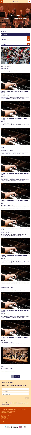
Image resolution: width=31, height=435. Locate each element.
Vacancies (10, 409)
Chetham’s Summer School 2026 (9, 65)
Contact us (4, 409)
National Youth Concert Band (9, 365)
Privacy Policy (7, 404)
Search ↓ (27, 31)
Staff (15, 409)
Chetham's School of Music (1, 1)
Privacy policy (22, 409)
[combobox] (15, 42)
